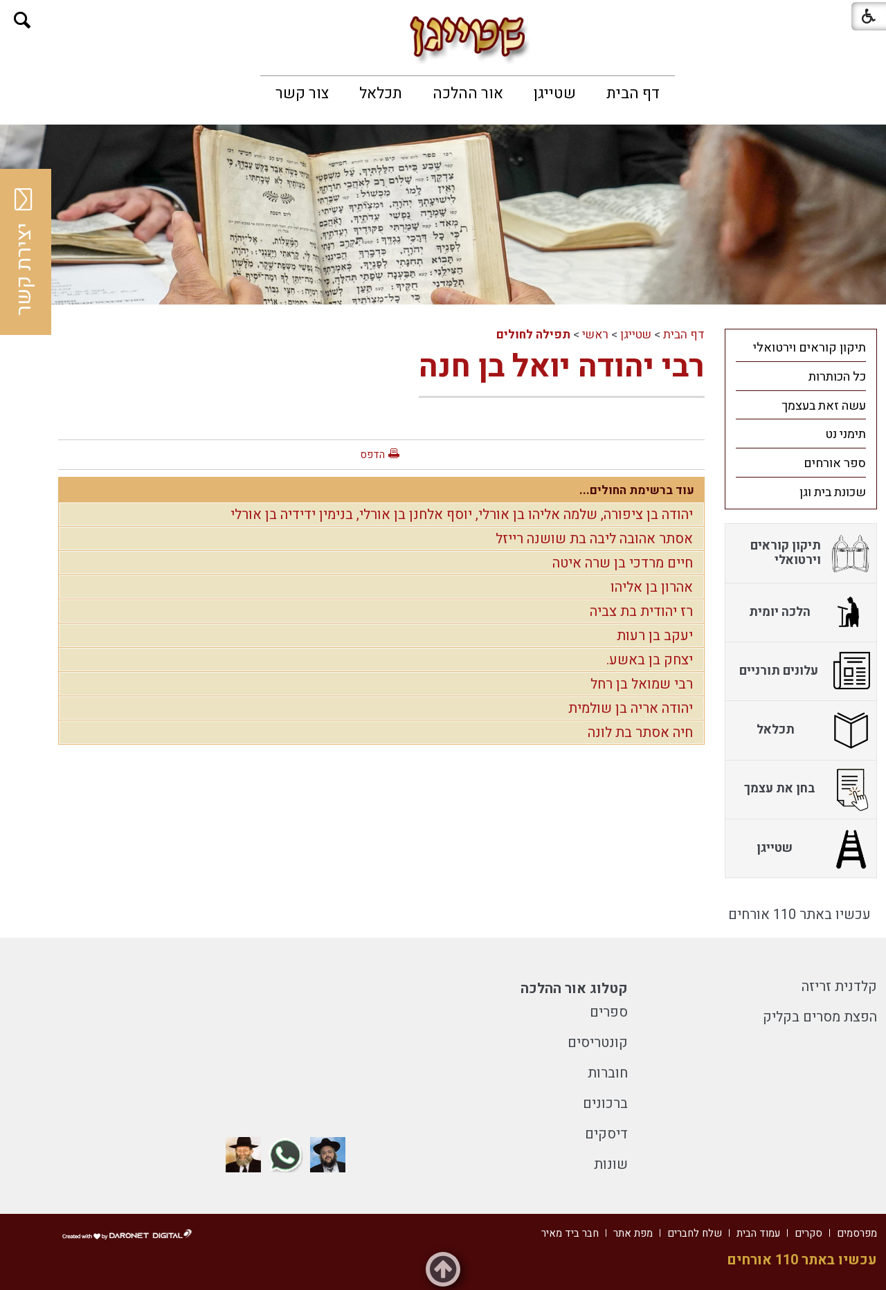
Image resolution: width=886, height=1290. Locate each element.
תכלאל (380, 93)
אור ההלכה (468, 93)
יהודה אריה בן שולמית (630, 708)
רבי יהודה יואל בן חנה (562, 367)
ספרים (609, 1012)
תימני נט (845, 434)
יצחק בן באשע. (649, 660)
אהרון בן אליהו (652, 587)
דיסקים (606, 1134)
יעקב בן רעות (655, 636)
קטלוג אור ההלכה (574, 989)
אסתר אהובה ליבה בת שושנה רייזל (594, 539)
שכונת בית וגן (832, 492)
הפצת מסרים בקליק (820, 1017)
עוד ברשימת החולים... (636, 490)
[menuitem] (633, 93)
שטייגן (555, 93)
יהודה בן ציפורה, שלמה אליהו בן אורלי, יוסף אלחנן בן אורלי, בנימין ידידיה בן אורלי (461, 515)
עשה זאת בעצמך (823, 406)
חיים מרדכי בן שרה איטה (622, 563)
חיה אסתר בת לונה (640, 733)
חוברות (608, 1073)
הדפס (372, 454)
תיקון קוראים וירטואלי (809, 347)
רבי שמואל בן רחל (641, 684)
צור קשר (302, 93)
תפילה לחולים (533, 334)
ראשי (595, 334)
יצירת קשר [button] (24, 252)
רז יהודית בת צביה (641, 611)
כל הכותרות (837, 376)
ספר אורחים (835, 463)
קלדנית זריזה (839, 986)
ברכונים (605, 1103)
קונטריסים (598, 1043)
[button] (22, 20)
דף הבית (633, 93)
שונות (611, 1164)
